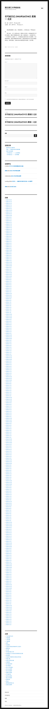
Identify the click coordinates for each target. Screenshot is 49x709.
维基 (6, 698)
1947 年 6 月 (8, 387)
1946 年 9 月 (8, 402)
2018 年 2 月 (8, 260)
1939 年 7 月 (8, 551)
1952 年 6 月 (8, 283)
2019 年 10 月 (9, 234)
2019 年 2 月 (8, 246)
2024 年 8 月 (9, 200)
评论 (6, 62)
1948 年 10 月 (9, 359)
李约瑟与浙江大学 (10, 651)
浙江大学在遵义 (9, 667)
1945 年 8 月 (8, 425)
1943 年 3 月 (8, 475)
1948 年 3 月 (8, 371)
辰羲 (5, 46)
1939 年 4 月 (8, 557)
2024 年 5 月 (9, 201)
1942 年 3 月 (8, 496)
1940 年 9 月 (9, 527)
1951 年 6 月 (8, 304)
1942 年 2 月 (8, 498)
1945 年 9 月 (8, 423)
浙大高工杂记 (13, 186)
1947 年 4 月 (8, 390)
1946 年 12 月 (9, 397)
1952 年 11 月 (9, 274)
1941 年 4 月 (8, 515)
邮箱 (6, 86)
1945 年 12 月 (9, 418)
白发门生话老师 (9, 151)
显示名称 (7, 80)
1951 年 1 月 (8, 312)
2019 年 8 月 (8, 236)
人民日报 (8, 639)
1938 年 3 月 (8, 579)
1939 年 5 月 (8, 555)
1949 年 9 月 (8, 340)
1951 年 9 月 (8, 298)
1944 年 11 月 (9, 440)
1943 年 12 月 (9, 460)
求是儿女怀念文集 (10, 660)
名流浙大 (8, 644)
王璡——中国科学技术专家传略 (13, 149)
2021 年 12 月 (9, 215)
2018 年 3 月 (8, 258)
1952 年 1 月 (8, 291)
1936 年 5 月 (8, 617)
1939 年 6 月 (8, 553)
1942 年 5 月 (8, 492)
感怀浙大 (8, 648)
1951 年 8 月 (8, 300)
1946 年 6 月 (8, 408)
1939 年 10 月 (9, 546)
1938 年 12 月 (9, 564)
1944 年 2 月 (8, 456)
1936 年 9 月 (8, 610)
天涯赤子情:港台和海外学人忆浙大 (13, 646)
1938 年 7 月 (8, 572)
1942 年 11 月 (9, 482)
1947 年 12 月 (9, 376)
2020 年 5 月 (9, 227)
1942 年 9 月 (8, 486)
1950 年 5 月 (8, 326)
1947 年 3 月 (8, 392)
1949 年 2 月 (8, 352)
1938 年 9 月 (8, 569)
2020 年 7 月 (9, 224)
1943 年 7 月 (8, 468)
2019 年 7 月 (8, 238)
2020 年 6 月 (9, 226)
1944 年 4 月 (9, 453)
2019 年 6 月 (8, 239)
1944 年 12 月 (9, 439)
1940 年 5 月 (8, 534)
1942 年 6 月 (8, 491)
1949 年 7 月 (8, 343)
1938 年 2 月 (8, 581)
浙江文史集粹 (9, 670)
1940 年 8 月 (9, 529)
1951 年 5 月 (8, 305)
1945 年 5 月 (8, 430)
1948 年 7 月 (8, 364)
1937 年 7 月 (8, 593)
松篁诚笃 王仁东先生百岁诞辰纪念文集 (14, 653)
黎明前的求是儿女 (10, 683)
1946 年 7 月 (8, 406)
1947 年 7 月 (8, 385)
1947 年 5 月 (8, 388)
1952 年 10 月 (9, 276)
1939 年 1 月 (8, 562)
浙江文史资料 (9, 669)
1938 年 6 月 (8, 574)
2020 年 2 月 (9, 231)
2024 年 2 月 (9, 203)
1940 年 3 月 (8, 538)
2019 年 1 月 (8, 248)
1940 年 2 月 (9, 539)
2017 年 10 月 (9, 265)
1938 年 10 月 (9, 567)
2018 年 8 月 (8, 253)
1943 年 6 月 (8, 470)
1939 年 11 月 (9, 544)
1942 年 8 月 (8, 487)
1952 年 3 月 (8, 288)
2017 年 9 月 (8, 267)
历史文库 (7, 692)
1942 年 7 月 (8, 489)
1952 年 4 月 (8, 286)
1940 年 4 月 (9, 536)
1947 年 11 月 (9, 378)
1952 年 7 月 (8, 281)
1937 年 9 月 (8, 590)
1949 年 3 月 (8, 350)
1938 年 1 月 (8, 583)
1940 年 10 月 (9, 525)
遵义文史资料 (9, 677)
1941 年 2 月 (8, 518)
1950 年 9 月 (8, 319)
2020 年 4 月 (9, 229)
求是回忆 (8, 662)
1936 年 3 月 (8, 621)
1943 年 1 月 (8, 479)
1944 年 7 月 (8, 447)
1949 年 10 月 (9, 338)
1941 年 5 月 (8, 513)
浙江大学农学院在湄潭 (15, 170)
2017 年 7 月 (8, 269)
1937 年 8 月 (8, 591)
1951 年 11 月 (9, 295)
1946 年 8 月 (8, 404)
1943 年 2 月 (8, 477)
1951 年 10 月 (9, 297)
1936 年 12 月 (9, 605)
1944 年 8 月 (8, 446)
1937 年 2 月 (8, 602)
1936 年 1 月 (8, 624)
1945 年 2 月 (8, 435)
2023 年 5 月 (9, 208)
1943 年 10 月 (9, 463)
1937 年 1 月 (8, 603)
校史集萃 (8, 655)
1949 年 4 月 (8, 349)
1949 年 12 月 (9, 335)
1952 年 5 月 (8, 284)
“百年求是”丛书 (9, 636)
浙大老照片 (8, 665)
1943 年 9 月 (8, 465)
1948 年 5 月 (8, 368)
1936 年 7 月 (8, 614)
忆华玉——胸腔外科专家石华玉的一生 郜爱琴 (22, 181)
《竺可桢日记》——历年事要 (12, 154)
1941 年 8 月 (8, 508)
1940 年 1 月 (8, 541)
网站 (6, 92)
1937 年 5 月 (8, 596)
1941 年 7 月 (8, 510)
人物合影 (8, 641)
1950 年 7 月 (8, 323)
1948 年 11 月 (9, 357)
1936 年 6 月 (8, 616)
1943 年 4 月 (8, 473)
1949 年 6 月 (8, 345)
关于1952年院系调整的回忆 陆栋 (16, 166)
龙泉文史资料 (9, 684)
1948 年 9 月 (8, 361)
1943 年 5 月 (8, 472)
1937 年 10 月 (9, 588)
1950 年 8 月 (8, 321)
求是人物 (8, 658)
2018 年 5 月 (8, 257)
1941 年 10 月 (9, 505)
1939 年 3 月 (8, 558)
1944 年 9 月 (9, 444)
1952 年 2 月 (8, 290)
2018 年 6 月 (8, 255)
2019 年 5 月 (8, 241)
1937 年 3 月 (8, 600)
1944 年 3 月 (8, 454)
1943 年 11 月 (9, 461)
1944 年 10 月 (9, 442)
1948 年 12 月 (9, 356)
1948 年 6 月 (8, 366)
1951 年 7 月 (8, 302)
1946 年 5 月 (8, 409)
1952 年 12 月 (9, 272)
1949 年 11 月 (9, 336)
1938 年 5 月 (8, 576)
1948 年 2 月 (8, 373)
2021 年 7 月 (8, 219)
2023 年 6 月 (9, 206)
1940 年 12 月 (9, 522)
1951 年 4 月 (8, 307)
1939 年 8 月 (8, 550)
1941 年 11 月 (9, 503)
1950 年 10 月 (9, 317)
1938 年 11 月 (9, 565)
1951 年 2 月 (8, 310)
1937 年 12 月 (9, 584)
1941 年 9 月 (8, 506)
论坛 (6, 701)
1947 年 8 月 (8, 383)
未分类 (7, 650)
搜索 (6, 133)
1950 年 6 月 (8, 324)
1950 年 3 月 (8, 330)
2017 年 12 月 (9, 262)
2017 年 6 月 (8, 271)
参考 (7, 643)
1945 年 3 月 (8, 434)
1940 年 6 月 (9, 532)
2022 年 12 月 (9, 210)
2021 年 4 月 (8, 222)
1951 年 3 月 (8, 309)
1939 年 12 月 (9, 543)
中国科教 (8, 637)
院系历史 (8, 679)
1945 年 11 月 (9, 420)
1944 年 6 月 (9, 449)
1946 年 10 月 (9, 401)
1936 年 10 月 (9, 609)
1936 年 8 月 (8, 612)
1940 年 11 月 (9, 524)
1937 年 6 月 (8, 595)
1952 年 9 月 (8, 278)
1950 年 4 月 (8, 328)
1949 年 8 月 (8, 342)
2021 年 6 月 (8, 220)
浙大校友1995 (9, 663)
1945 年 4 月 (8, 432)
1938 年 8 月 (8, 570)
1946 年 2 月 (8, 414)
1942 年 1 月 (8, 499)
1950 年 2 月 (8, 331)
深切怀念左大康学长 (10, 147)
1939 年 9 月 (8, 548)
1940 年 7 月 (8, 531)
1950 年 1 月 (8, 333)
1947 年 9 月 (8, 382)
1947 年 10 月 (9, 380)
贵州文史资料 (9, 676)
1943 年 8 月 (8, 466)
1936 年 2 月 (8, 623)
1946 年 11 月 (9, 399)
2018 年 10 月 (9, 250)
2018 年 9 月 (8, 252)
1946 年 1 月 (8, 416)
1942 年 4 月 (8, 494)
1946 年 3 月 (8, 413)
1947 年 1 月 (8, 395)
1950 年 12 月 (9, 314)
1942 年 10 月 (9, 484)
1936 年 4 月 (8, 619)
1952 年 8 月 (8, 279)
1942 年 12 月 (9, 480)
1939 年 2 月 (8, 560)
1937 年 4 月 (8, 598)
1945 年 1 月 (8, 437)
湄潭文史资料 (9, 672)
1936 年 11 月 (9, 607)
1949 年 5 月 (8, 347)
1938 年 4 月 (8, 577)
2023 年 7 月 (9, 205)
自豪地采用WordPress (17, 705)
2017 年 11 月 (9, 264)
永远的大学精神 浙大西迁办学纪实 (13, 657)
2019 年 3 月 (8, 245)
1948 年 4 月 (8, 369)
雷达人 (7, 681)
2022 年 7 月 (9, 212)
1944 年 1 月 (8, 458)
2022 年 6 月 (9, 213)
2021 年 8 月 (8, 217)
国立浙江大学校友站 (12, 8)
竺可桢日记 (8, 674)
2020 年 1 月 (9, 232)
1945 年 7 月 (8, 427)
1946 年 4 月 (8, 411)
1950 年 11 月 (9, 316)
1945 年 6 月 (8, 428)
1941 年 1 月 (8, 520)
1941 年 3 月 (8, 517)
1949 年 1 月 (8, 354)
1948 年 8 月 (8, 362)
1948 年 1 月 (8, 375)
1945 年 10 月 (9, 421)
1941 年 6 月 (8, 512)
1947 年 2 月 (8, 394)
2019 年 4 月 (8, 243)
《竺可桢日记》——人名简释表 (13, 152)
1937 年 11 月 (9, 586)
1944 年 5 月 (8, 451)
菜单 (42, 8)
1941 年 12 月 (9, 501)
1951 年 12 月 (9, 293)
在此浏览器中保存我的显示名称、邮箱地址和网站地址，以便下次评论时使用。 (20, 99)
